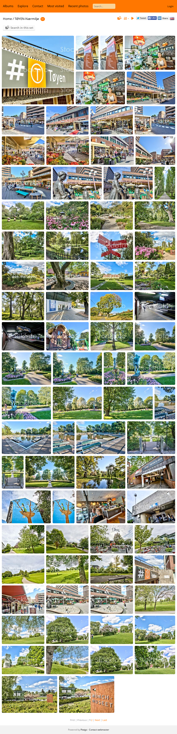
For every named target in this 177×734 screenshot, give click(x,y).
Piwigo (84, 729)
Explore (23, 6)
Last (104, 720)
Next (97, 720)
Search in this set (21, 27)
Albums (8, 6)
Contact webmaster (99, 729)
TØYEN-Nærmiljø (27, 19)
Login (170, 6)
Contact (37, 6)
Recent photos (78, 6)
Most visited (55, 6)
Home (7, 19)
